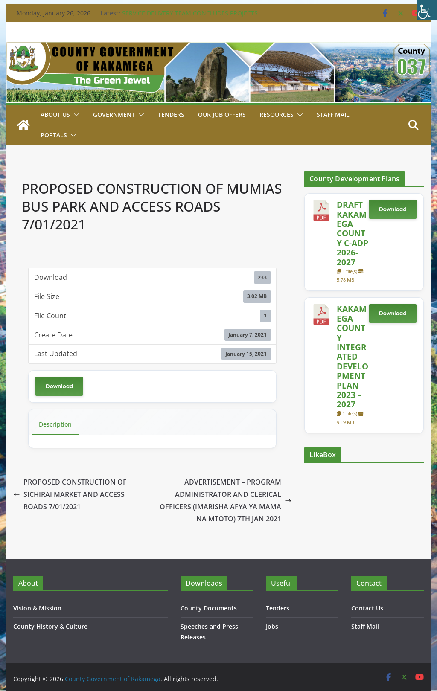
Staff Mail (365, 626)
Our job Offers (222, 114)
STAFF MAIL (333, 114)
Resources (276, 114)
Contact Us (367, 608)
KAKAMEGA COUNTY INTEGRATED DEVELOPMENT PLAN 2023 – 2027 (352, 356)
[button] (74, 115)
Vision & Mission (37, 608)
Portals (54, 135)
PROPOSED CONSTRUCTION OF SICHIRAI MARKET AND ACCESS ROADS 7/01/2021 (70, 494)
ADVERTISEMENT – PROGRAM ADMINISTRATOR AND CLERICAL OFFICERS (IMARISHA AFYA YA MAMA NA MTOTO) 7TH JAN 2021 (225, 500)
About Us (55, 114)
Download (59, 386)
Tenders (171, 114)
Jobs (272, 626)
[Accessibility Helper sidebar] (427, 10)
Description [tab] (55, 424)
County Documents (209, 608)
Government (114, 114)
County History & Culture (50, 626)
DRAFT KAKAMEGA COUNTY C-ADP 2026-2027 (352, 233)
